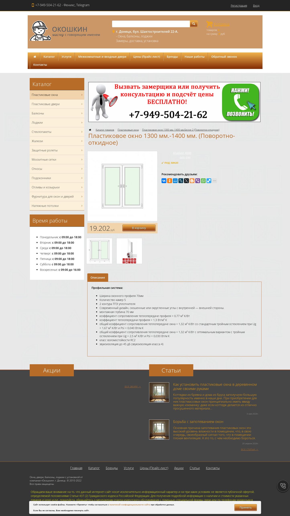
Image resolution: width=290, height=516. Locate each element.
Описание (98, 277)
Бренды (172, 56)
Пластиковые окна (128, 129)
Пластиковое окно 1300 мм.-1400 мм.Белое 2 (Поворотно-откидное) (180, 129)
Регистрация (239, 5)
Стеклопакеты (57, 131)
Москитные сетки (57, 159)
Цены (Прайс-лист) (146, 56)
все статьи (248, 449)
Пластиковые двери (57, 104)
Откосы (57, 168)
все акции (131, 386)
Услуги (66, 56)
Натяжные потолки (57, 205)
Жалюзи (57, 141)
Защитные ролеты (57, 150)
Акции (179, 468)
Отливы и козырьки (57, 187)
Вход (256, 5)
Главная (76, 468)
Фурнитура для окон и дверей (57, 196)
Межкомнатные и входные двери (102, 56)
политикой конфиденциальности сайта (129, 504)
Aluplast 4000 (182, 153)
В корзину (139, 228)
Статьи (195, 468)
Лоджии (57, 122)
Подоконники (57, 178)
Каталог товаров (105, 129)
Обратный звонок (224, 56)
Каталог (49, 56)
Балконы (57, 113)
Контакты (40, 65)
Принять (246, 507)
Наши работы (195, 56)
